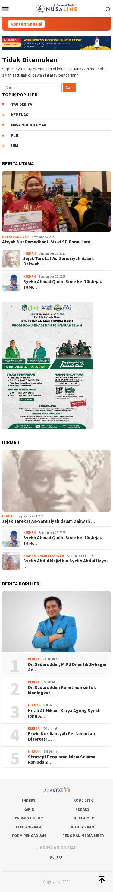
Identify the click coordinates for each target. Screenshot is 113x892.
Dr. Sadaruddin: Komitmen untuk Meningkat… (62, 690)
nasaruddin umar (28, 125)
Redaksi (83, 809)
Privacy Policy (29, 818)
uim (14, 145)
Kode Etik (83, 800)
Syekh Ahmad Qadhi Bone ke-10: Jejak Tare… (62, 284)
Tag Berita (21, 104)
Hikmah (29, 253)
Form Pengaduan (29, 835)
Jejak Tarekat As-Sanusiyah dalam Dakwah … (58, 261)
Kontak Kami (83, 827)
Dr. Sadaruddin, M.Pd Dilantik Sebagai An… (67, 667)
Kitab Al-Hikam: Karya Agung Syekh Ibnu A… (64, 713)
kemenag (19, 114)
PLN (14, 135)
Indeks (29, 800)
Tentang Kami (28, 827)
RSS (55, 857)
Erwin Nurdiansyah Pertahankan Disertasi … (61, 736)
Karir (29, 809)
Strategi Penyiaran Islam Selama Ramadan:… (61, 759)
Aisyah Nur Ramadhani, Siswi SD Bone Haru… (48, 242)
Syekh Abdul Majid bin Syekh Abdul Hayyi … (65, 563)
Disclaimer (83, 818)
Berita (33, 659)
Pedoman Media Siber (83, 835)
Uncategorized (15, 237)
